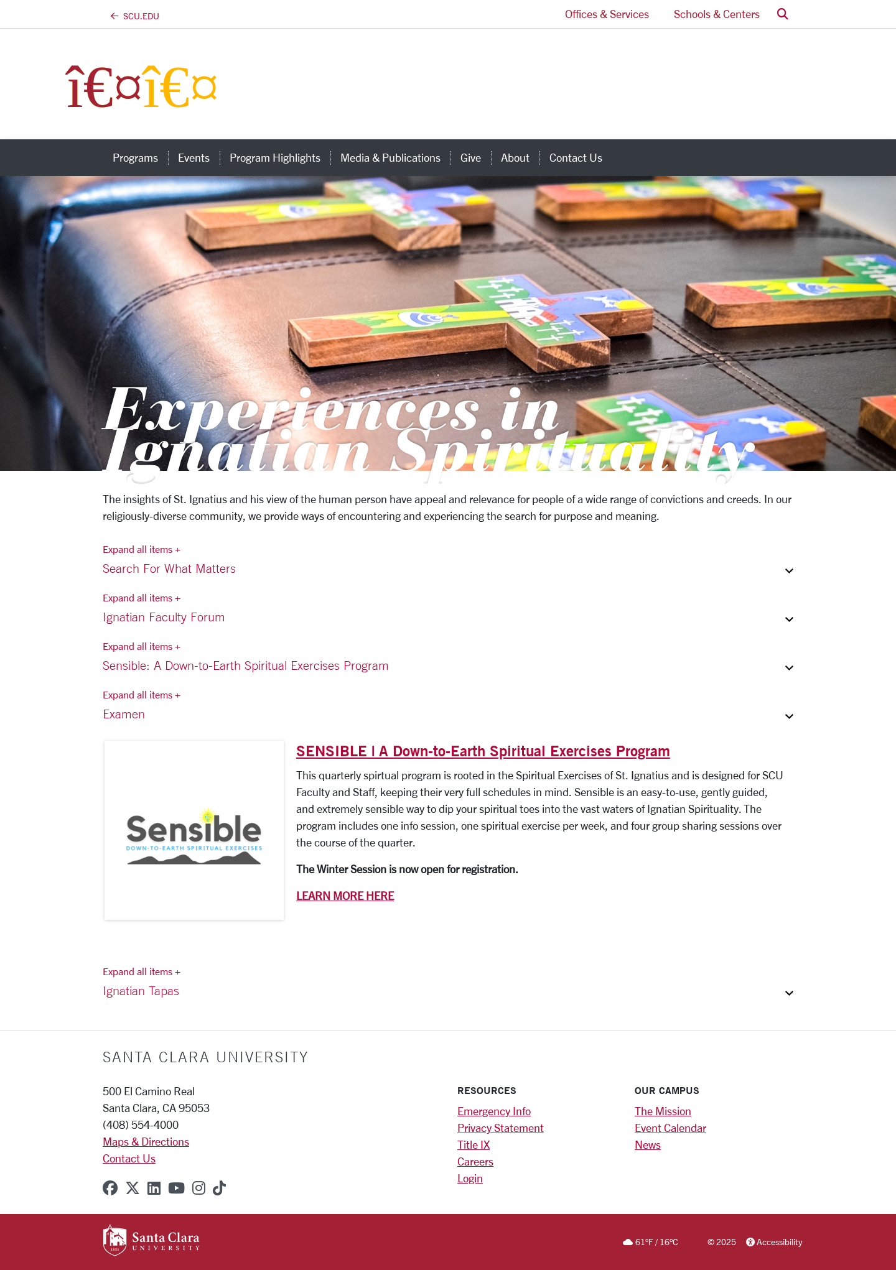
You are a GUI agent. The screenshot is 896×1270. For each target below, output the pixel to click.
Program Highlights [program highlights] (275, 157)
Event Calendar (670, 1127)
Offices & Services (607, 13)
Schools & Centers (717, 13)
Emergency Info (494, 1111)
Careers (475, 1161)
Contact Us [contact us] (575, 157)
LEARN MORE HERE (345, 895)
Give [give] (470, 157)
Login (470, 1178)
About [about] (515, 157)
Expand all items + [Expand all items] (141, 549)
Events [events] (194, 157)
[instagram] (198, 1188)
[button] (782, 14)
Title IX (473, 1144)
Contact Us (129, 1158)
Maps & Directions (146, 1141)
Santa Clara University (206, 1056)
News (648, 1144)
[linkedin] (154, 1188)
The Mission (663, 1111)
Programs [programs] (135, 157)
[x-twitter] (132, 1188)
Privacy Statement (500, 1127)
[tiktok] (219, 1188)
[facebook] (110, 1188)
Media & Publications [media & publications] (390, 157)
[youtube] (176, 1188)
